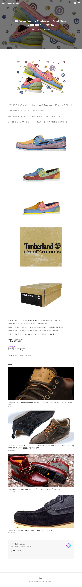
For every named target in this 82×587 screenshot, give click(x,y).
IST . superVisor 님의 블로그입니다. (21, 546)
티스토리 (41, 578)
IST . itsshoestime (10, 3)
